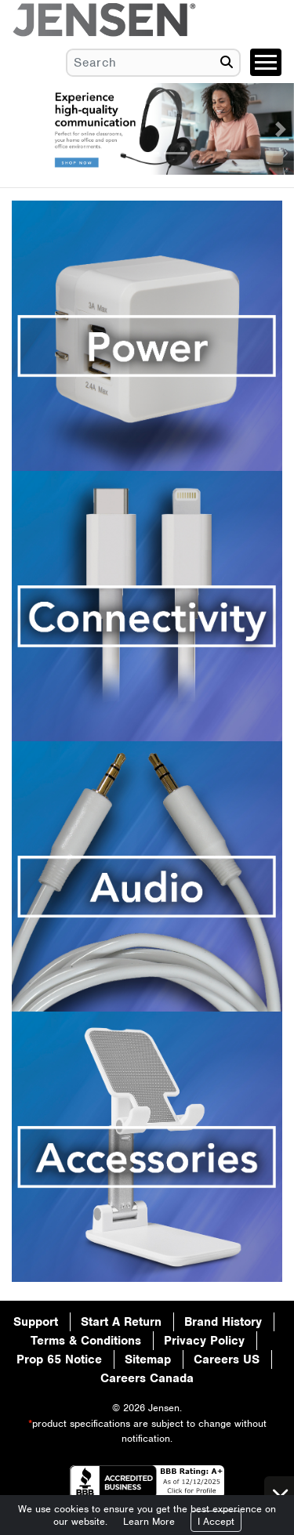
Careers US (227, 1359)
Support (35, 1322)
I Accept (216, 1521)
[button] (13, 129)
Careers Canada (147, 1378)
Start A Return (121, 1322)
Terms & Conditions (86, 1341)
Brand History (223, 1322)
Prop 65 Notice (59, 1359)
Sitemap (148, 1359)
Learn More (149, 1521)
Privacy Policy (204, 1341)
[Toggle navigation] (265, 62)
